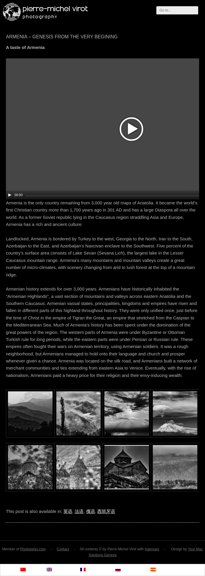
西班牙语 (106, 511)
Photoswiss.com (33, 549)
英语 (67, 511)
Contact (63, 549)
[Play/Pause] (9, 195)
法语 (79, 511)
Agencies (152, 549)
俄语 (90, 511)
